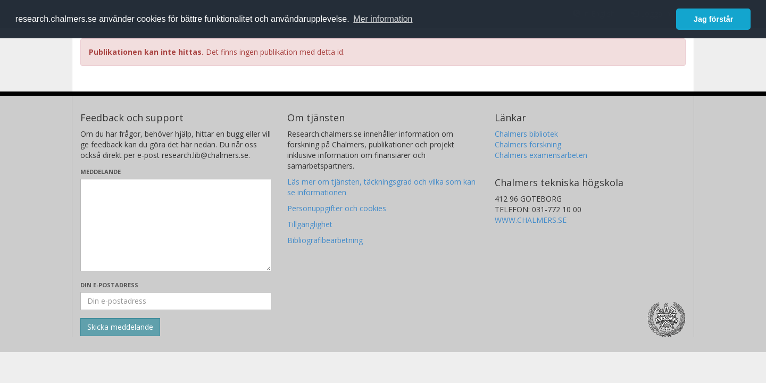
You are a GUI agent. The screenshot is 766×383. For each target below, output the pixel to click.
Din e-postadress (109, 285)
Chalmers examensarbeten (541, 155)
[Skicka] (120, 327)
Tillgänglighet (309, 224)
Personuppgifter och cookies (336, 208)
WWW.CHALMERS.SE (531, 220)
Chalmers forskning (528, 144)
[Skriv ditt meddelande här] (175, 225)
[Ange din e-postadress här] (175, 301)
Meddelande (100, 172)
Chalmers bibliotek (526, 134)
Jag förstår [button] (713, 19)
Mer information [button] (382, 18)
